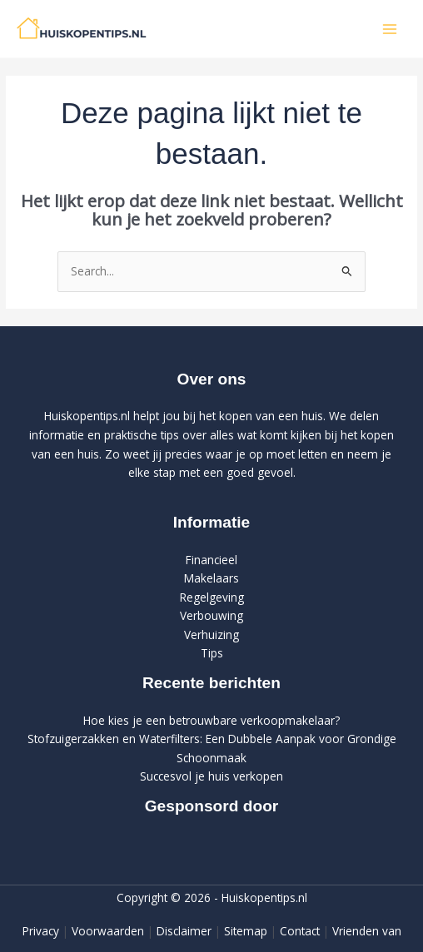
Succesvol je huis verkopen (211, 776)
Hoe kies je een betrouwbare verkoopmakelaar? (211, 720)
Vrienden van (366, 931)
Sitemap (245, 931)
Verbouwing (211, 615)
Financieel (211, 560)
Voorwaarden (108, 931)
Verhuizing (211, 634)
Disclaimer (184, 931)
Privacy (40, 931)
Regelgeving (212, 597)
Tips (212, 653)
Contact (300, 931)
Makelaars (211, 578)
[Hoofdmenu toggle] (390, 29)
